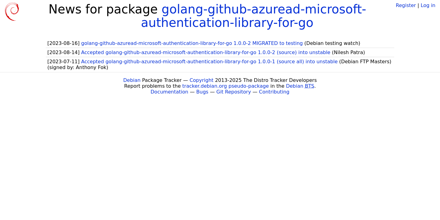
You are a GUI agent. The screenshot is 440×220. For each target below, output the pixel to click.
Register (406, 5)
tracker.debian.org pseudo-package (225, 86)
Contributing (274, 92)
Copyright (201, 80)
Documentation (169, 92)
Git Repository (233, 92)
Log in (428, 5)
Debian (132, 80)
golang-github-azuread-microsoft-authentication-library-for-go (253, 16)
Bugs (202, 92)
